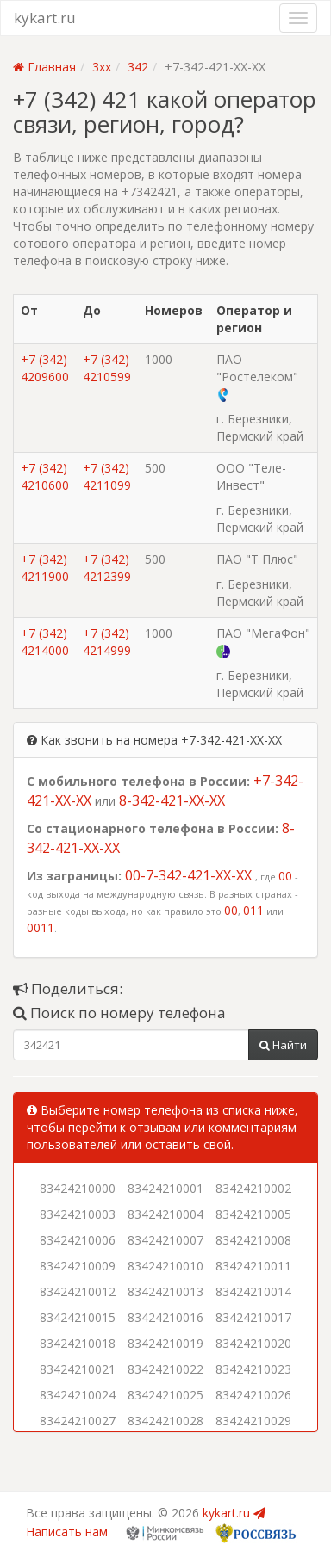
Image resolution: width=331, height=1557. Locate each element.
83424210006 (78, 1240)
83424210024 (78, 1395)
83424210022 (165, 1369)
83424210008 (253, 1240)
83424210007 (165, 1240)
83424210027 (78, 1420)
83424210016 (165, 1317)
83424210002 (253, 1188)
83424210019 (165, 1343)
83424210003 (78, 1214)
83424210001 (165, 1188)
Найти (283, 1045)
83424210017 (253, 1317)
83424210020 (253, 1343)
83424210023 (253, 1369)
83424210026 (253, 1395)
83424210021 (78, 1369)
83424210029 (253, 1420)
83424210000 (78, 1188)
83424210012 (78, 1291)
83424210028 (165, 1420)
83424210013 (165, 1291)
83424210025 (165, 1395)
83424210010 (165, 1265)
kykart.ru (45, 18)
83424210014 (253, 1291)
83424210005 (253, 1214)
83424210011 (253, 1265)
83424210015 (78, 1317)
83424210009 (78, 1265)
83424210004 (165, 1214)
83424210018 (78, 1343)
